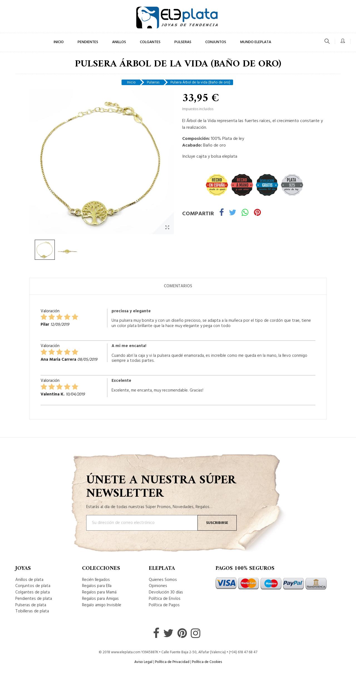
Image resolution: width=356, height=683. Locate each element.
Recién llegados (96, 579)
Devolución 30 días (166, 592)
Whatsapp (245, 213)
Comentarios (178, 286)
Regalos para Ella (97, 586)
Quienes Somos (163, 579)
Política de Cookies (207, 662)
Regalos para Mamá (99, 592)
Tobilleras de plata (32, 611)
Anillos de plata (29, 579)
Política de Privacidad (172, 662)
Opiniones (158, 586)
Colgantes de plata (32, 592)
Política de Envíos (165, 598)
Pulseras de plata (30, 605)
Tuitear (232, 213)
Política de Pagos (164, 605)
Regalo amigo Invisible (101, 605)
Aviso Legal (143, 662)
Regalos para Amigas (100, 598)
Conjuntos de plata (32, 586)
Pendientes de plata (33, 598)
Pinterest (257, 213)
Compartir (221, 213)
